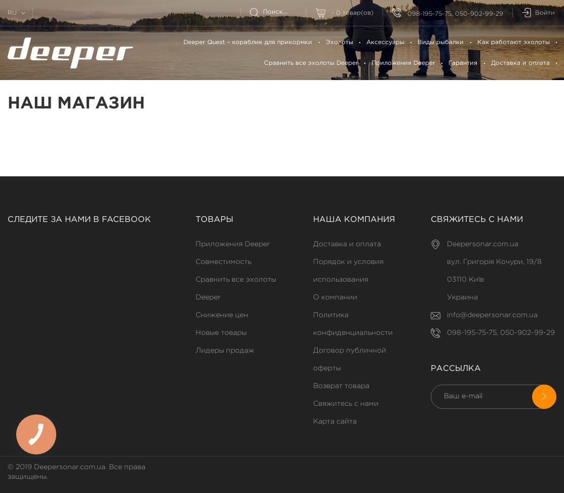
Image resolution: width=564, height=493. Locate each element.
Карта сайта (335, 422)
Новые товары (221, 333)
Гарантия (462, 63)
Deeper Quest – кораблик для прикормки (247, 42)
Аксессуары (385, 42)
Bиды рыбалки (441, 42)
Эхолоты (339, 42)
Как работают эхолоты (513, 42)
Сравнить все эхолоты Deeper (311, 63)
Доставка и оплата (520, 63)
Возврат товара (341, 386)
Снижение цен (222, 315)
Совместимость (223, 262)
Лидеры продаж (225, 351)
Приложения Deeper (403, 63)
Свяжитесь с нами (346, 404)
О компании (335, 297)
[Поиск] (278, 12)
